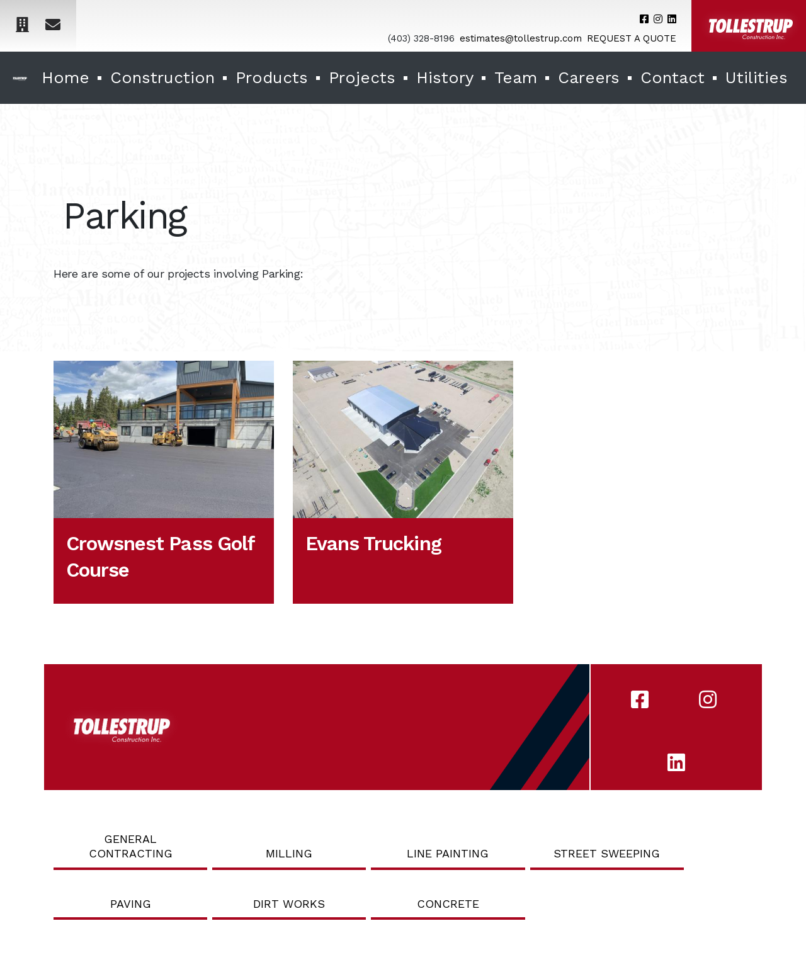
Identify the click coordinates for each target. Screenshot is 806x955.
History (445, 77)
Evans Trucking (373, 543)
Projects (362, 77)
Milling (289, 853)
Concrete (448, 903)
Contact (672, 77)
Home (65, 77)
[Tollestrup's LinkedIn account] (671, 19)
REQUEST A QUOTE (631, 38)
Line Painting (448, 853)
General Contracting (131, 846)
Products (272, 77)
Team (515, 77)
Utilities (756, 77)
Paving (130, 903)
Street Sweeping (606, 853)
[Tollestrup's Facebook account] (644, 19)
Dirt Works (289, 903)
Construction (162, 77)
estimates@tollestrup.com (521, 38)
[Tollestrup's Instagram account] (658, 19)
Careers (589, 77)
